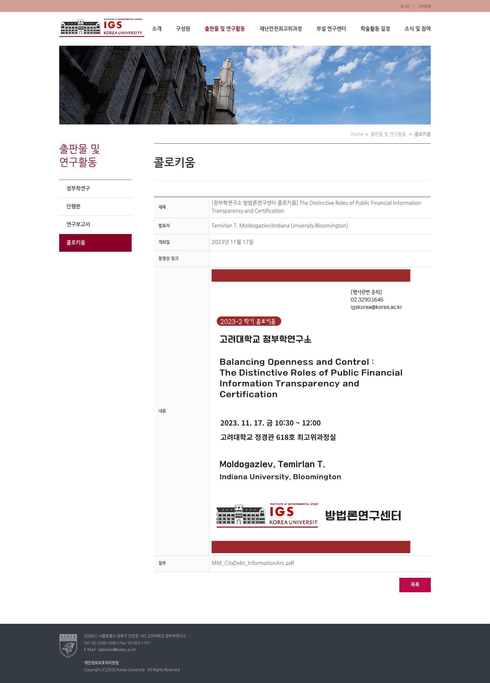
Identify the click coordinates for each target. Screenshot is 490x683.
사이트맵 (424, 7)
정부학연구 (78, 189)
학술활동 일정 (375, 29)
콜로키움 (75, 243)
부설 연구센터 (331, 29)
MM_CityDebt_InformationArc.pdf (253, 563)
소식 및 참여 (418, 29)
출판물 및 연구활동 (225, 29)
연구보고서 (78, 224)
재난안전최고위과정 (280, 29)
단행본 (73, 206)
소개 (157, 29)
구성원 (183, 29)
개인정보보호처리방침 (101, 663)
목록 (415, 585)
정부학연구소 (102, 27)
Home (357, 134)
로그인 (405, 7)
